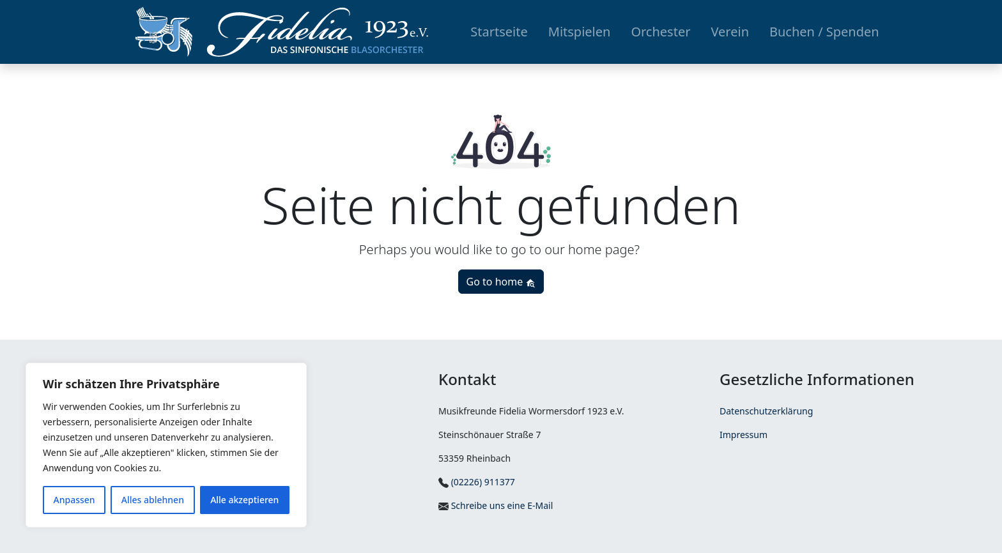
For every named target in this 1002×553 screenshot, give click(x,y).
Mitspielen (579, 31)
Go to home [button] (501, 282)
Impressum (743, 434)
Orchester (660, 31)
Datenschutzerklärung (766, 411)
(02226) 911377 (476, 482)
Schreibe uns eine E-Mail (495, 505)
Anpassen (74, 500)
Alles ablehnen (152, 500)
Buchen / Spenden (824, 31)
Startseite (498, 31)
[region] (166, 445)
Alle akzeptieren (244, 500)
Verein (730, 31)
